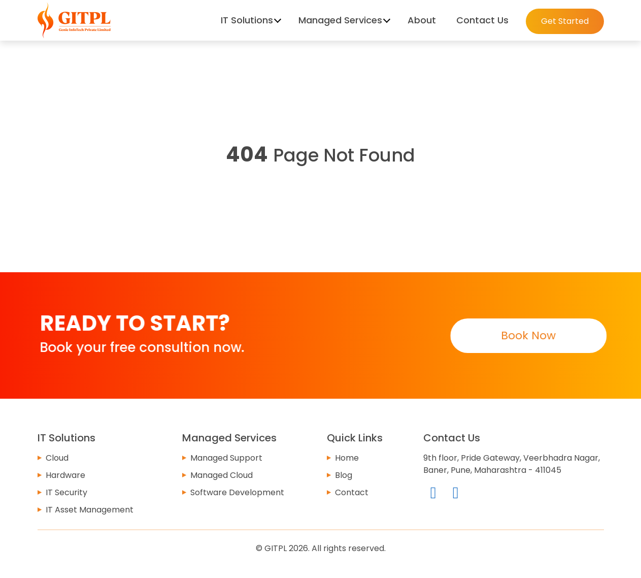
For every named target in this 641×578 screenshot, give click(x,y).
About (422, 20)
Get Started (565, 21)
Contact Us (482, 20)
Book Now (527, 335)
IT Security (66, 492)
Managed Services (340, 20)
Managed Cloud (221, 475)
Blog (343, 475)
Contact (351, 492)
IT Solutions (247, 20)
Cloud (57, 458)
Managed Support (226, 458)
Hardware (65, 475)
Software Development (237, 492)
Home (347, 458)
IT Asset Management (89, 510)
